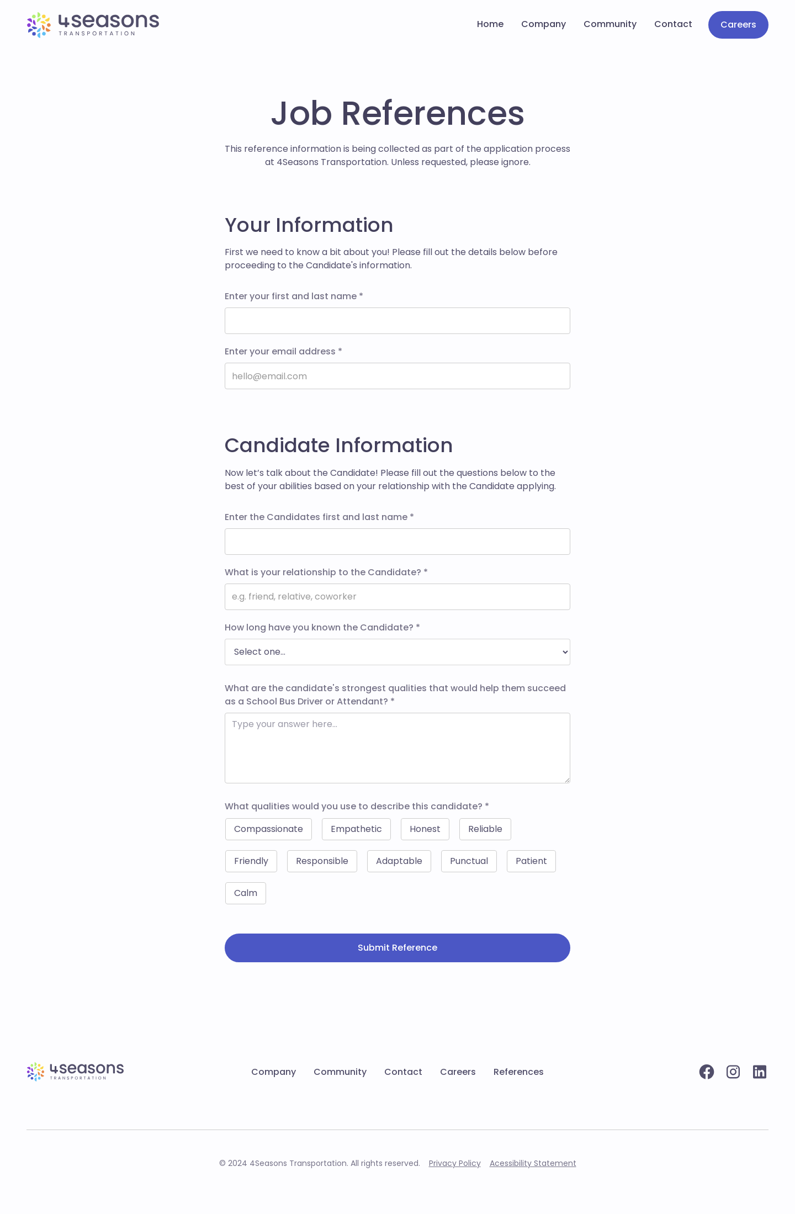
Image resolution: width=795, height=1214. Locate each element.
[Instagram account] (733, 1072)
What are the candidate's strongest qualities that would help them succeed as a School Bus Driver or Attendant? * (395, 695)
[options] (397, 652)
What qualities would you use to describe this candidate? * (357, 806)
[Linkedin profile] (759, 1072)
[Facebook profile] (707, 1072)
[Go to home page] (92, 25)
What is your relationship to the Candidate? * (326, 572)
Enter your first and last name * (294, 296)
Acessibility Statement (533, 1163)
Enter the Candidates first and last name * (319, 517)
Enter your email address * (283, 351)
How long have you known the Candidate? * (322, 627)
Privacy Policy (455, 1163)
